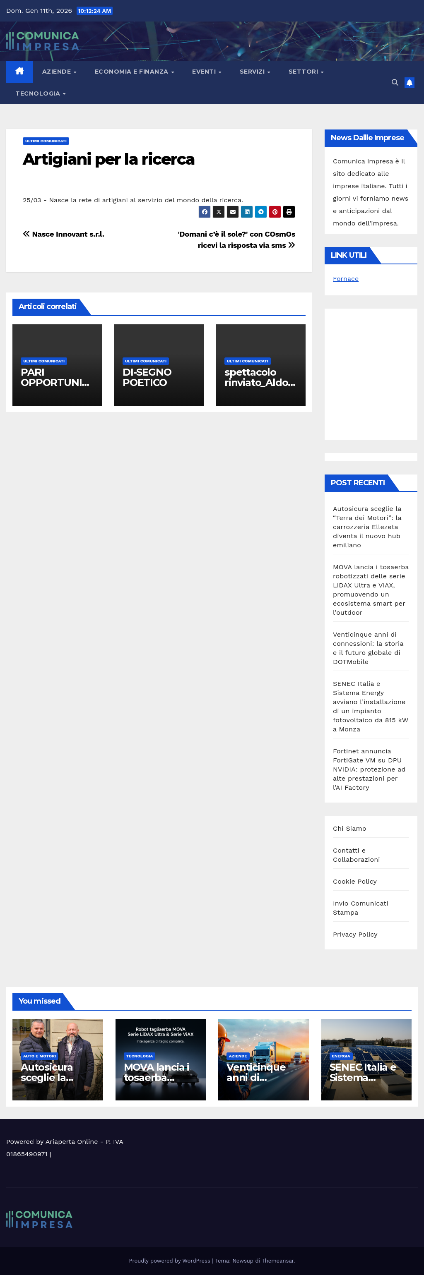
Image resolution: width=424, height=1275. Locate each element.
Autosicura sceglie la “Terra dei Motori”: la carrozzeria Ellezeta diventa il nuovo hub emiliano (367, 527)
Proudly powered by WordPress (170, 1261)
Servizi (253, 71)
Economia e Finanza (133, 71)
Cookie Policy (355, 881)
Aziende (57, 71)
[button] (395, 82)
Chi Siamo (349, 828)
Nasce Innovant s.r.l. (63, 234)
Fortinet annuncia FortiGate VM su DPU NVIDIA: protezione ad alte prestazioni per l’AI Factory (369, 769)
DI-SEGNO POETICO (147, 377)
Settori (304, 71)
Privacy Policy (355, 934)
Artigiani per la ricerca (109, 159)
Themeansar (278, 1261)
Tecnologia (38, 93)
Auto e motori (39, 1056)
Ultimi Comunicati (46, 141)
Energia (341, 1056)
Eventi (205, 71)
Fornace (346, 279)
